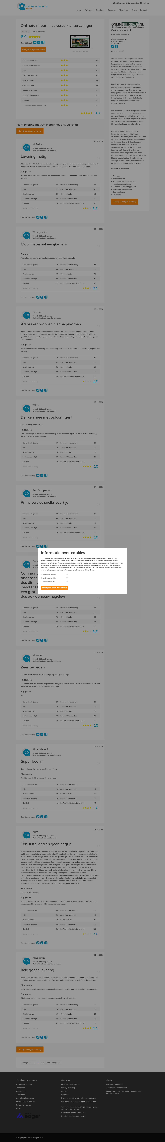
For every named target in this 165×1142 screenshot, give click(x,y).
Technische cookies (52, 577)
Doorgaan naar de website (57, 590)
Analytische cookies (52, 580)
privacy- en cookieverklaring (57, 570)
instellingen (95, 568)
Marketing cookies (52, 584)
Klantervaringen (59, 556)
